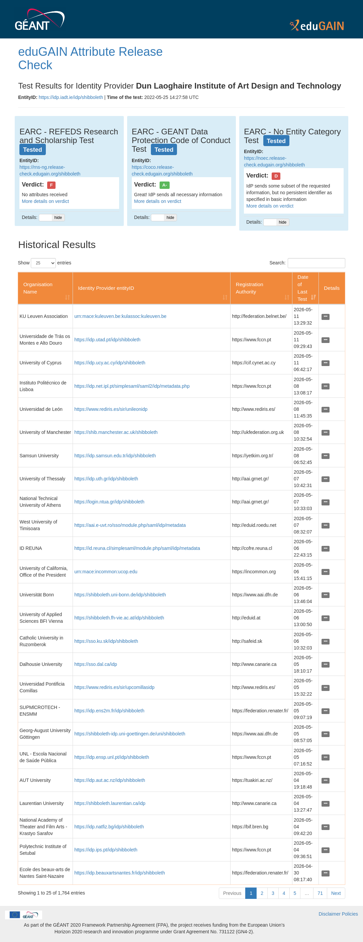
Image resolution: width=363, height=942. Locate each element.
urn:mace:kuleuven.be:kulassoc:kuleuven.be (120, 316)
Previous (232, 893)
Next (336, 893)
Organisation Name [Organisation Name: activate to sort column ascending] (38, 288)
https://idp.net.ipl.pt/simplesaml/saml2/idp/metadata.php (132, 386)
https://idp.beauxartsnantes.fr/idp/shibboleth (119, 872)
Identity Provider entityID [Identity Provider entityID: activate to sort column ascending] (106, 288)
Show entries (44, 263)
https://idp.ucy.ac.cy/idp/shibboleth (109, 362)
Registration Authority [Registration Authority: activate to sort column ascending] (249, 288)
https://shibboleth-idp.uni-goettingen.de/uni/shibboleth (129, 733)
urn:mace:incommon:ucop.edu (105, 571)
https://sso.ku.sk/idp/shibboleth (106, 641)
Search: (307, 263)
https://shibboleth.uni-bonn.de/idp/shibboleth (120, 594)
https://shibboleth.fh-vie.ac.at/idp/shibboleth (119, 617)
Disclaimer (330, 914)
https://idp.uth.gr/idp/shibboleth (106, 478)
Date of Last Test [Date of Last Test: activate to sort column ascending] (302, 288)
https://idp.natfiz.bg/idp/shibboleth (109, 826)
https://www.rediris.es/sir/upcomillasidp (114, 687)
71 (320, 893)
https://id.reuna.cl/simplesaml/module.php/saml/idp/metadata (137, 548)
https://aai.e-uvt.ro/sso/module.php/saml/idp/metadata (130, 525)
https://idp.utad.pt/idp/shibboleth (107, 339)
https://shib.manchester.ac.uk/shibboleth (116, 432)
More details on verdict (45, 201)
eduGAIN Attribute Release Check (90, 58)
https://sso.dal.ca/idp (95, 664)
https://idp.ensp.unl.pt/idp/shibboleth (111, 757)
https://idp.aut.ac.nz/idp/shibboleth (109, 780)
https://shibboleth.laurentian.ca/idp (109, 803)
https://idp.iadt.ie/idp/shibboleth (71, 97)
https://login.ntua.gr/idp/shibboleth (109, 501)
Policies (350, 914)
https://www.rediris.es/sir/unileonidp (111, 409)
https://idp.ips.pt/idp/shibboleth (105, 849)
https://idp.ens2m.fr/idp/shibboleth (109, 710)
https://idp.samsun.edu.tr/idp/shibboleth (115, 455)
